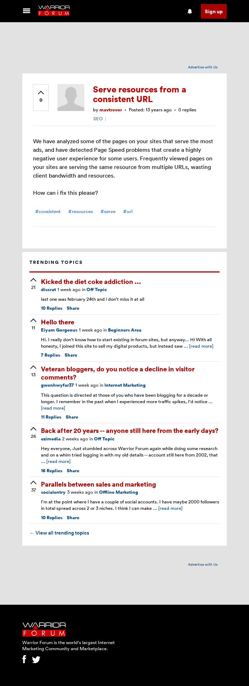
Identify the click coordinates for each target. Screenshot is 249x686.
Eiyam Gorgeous (59, 330)
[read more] (201, 346)
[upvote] (41, 97)
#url (127, 211)
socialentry (53, 492)
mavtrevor (110, 109)
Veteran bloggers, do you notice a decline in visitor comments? (117, 372)
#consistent (48, 211)
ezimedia (51, 438)
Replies (51, 308)
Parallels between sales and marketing (98, 483)
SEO (98, 118)
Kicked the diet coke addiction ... (91, 281)
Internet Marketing (125, 385)
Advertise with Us (203, 66)
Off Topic (96, 289)
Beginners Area (124, 330)
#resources (80, 211)
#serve (108, 211)
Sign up (214, 11)
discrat (48, 289)
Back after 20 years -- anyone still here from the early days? (130, 430)
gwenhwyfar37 (57, 385)
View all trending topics (59, 532)
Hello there (57, 321)
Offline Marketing (118, 492)
